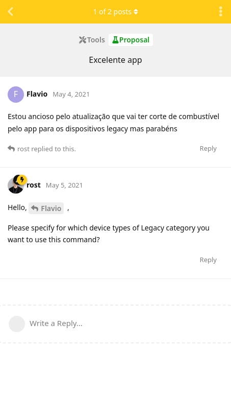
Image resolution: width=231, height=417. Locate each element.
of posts (115, 11)
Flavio (51, 208)
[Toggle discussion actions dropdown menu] (221, 12)
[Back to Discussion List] (10, 12)
